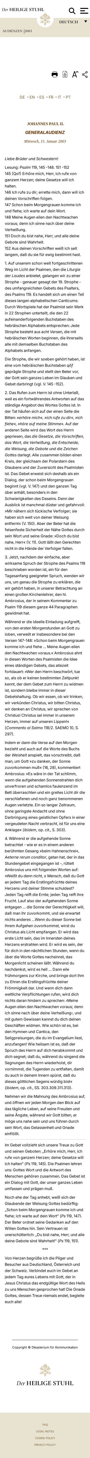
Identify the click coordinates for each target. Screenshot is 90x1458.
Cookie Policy (45, 1438)
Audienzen (12, 31)
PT (68, 97)
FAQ (45, 1424)
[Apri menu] (83, 11)
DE (22, 97)
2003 (28, 31)
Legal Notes (45, 1431)
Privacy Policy (45, 1444)
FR (51, 97)
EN (32, 97)
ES (41, 97)
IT (59, 97)
